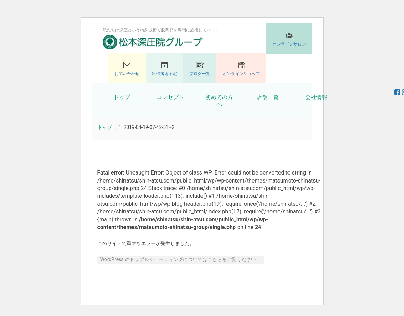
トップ (121, 97)
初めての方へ (219, 100)
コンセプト (170, 97)
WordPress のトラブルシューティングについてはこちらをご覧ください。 (180, 259)
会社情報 (316, 97)
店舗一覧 (268, 97)
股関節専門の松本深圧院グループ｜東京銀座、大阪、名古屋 (153, 42)
